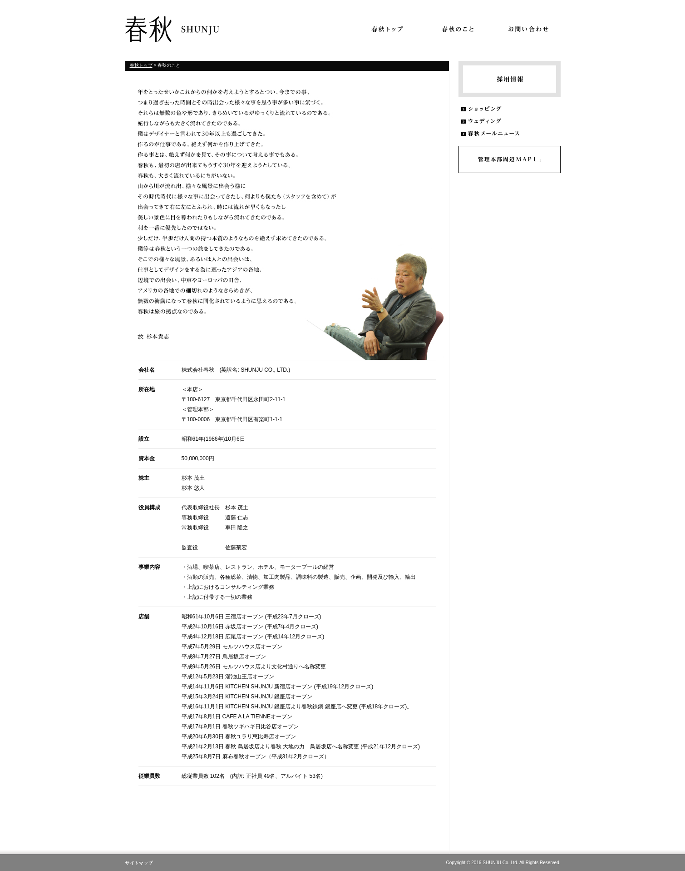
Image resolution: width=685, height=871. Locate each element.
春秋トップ (141, 65)
